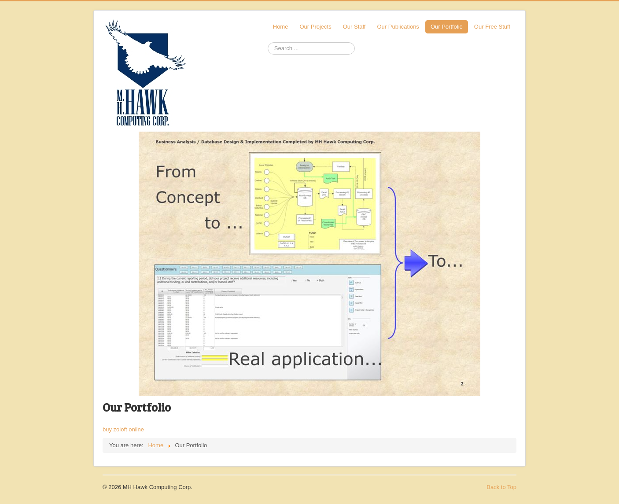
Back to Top (501, 487)
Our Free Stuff (492, 26)
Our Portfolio (447, 26)
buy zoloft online (123, 429)
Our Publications (398, 26)
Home (280, 26)
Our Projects (315, 26)
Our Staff (354, 26)
